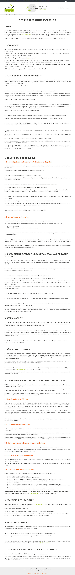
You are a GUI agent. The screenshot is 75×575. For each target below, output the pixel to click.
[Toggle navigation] (58, 8)
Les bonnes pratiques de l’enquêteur (43, 568)
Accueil (6, 14)
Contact (68, 1)
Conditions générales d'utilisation (37, 570)
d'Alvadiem (49, 1)
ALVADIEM (47, 38)
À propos (25, 568)
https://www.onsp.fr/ (26, 34)
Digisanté (46, 573)
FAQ (31, 568)
